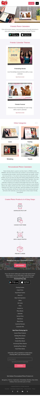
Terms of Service (27, 390)
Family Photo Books (20, 343)
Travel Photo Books (20, 351)
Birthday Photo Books (20, 337)
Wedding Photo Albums (20, 348)
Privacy (33, 390)
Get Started (20, 267)
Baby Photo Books (20, 340)
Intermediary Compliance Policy (16, 390)
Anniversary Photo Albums (20, 345)
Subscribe (20, 368)
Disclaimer (7, 390)
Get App (31, 3)
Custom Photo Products (20, 335)
